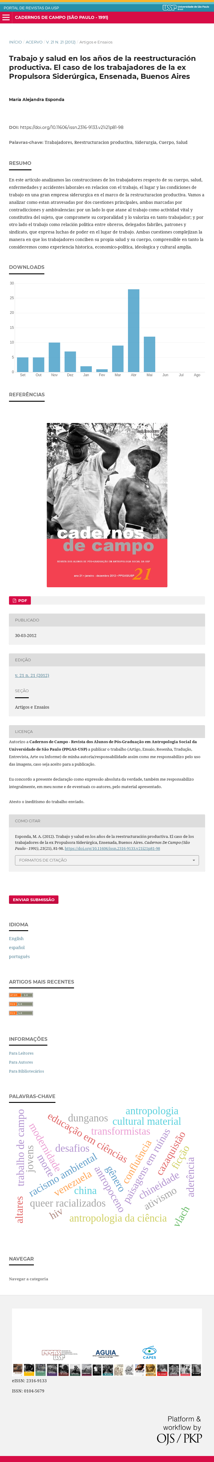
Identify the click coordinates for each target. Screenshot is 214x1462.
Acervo (34, 42)
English (16, 938)
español (17, 947)
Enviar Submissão (34, 899)
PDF (22, 600)
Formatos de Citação (43, 860)
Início (15, 42)
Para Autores (21, 1062)
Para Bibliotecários (26, 1071)
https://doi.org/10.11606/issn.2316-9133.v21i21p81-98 (71, 127)
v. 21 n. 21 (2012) (61, 42)
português (19, 956)
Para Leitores (21, 1053)
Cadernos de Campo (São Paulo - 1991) (61, 17)
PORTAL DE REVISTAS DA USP (31, 8)
